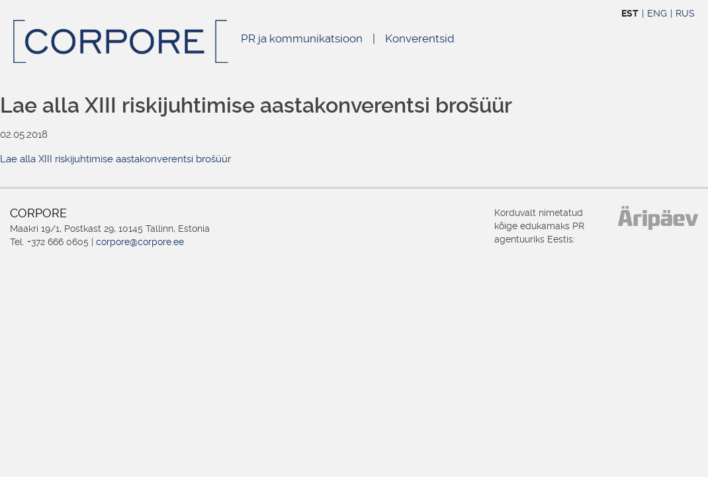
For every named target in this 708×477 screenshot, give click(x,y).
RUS (685, 13)
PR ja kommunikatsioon (302, 38)
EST (630, 13)
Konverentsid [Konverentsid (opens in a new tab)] (420, 38)
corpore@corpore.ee (140, 242)
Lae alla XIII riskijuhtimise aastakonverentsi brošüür (115, 159)
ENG (657, 13)
